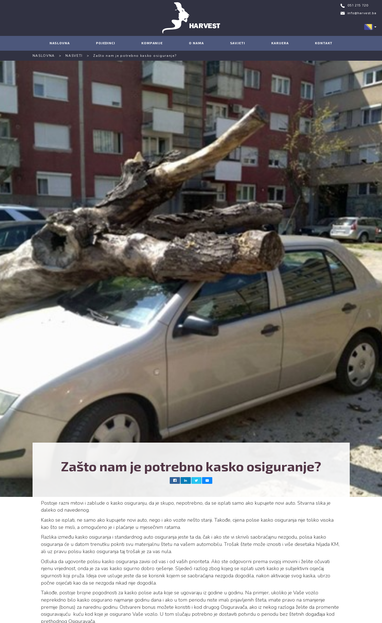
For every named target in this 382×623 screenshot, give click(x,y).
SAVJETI (237, 43)
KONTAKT (323, 43)
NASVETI (74, 55)
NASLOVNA (60, 43)
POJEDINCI (105, 43)
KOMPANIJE (152, 43)
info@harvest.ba (362, 13)
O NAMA (196, 43)
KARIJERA (280, 43)
